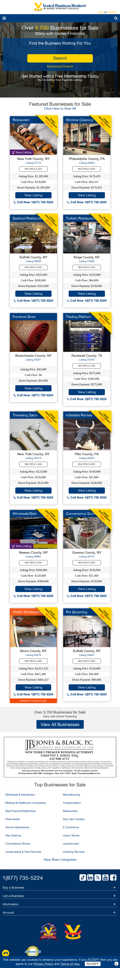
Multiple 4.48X (33, 661)
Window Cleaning (79, 120)
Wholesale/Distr (25, 514)
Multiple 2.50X (33, 562)
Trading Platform (78, 317)
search (60, 58)
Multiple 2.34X (86, 267)
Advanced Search (60, 66)
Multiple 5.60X (86, 464)
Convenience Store (80, 514)
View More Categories (60, 859)
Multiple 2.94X (86, 562)
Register (112, 12)
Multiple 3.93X (86, 169)
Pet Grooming (76, 612)
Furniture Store (24, 317)
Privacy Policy (43, 964)
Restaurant (21, 120)
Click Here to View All (60, 108)
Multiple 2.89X (86, 661)
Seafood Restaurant (28, 218)
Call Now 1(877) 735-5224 (33, 202)
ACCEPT (93, 964)
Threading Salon (25, 415)
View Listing (33, 195)
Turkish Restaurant (80, 218)
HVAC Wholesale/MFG (30, 612)
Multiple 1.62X (33, 267)
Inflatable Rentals (79, 415)
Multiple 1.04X (33, 464)
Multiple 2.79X (86, 366)
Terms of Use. (70, 964)
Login (100, 12)
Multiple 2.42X (33, 169)
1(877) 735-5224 (22, 877)
